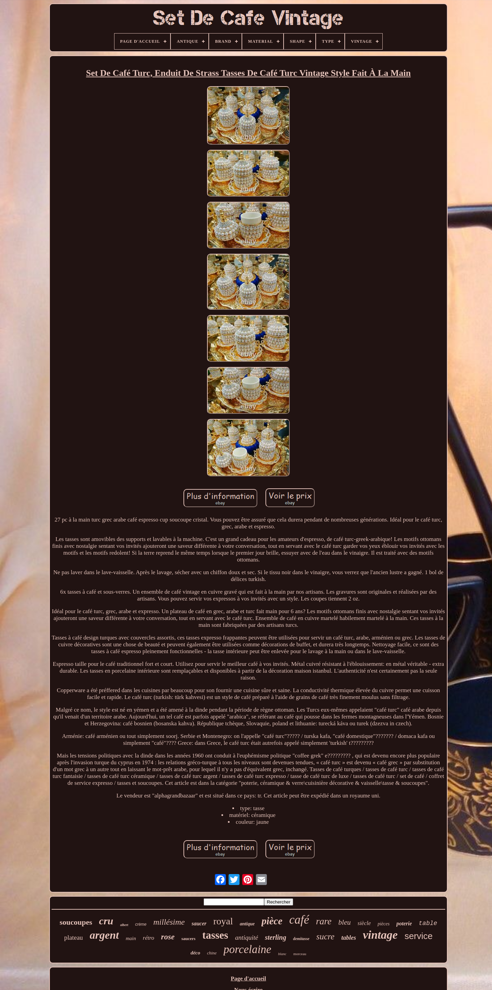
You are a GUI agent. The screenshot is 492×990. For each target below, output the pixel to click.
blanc (282, 954)
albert (124, 925)
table (428, 923)
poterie (404, 923)
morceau (299, 954)
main (131, 938)
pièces (384, 923)
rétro (148, 938)
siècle (364, 923)
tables (348, 937)
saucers (188, 938)
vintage (380, 934)
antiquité (246, 937)
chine (212, 952)
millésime (169, 922)
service (419, 936)
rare (324, 921)
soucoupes (75, 922)
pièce (271, 920)
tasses (215, 935)
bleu (344, 922)
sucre (325, 936)
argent (104, 935)
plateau (73, 937)
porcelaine (247, 949)
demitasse (301, 938)
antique (247, 923)
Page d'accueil (248, 978)
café (299, 919)
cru (106, 920)
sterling (275, 937)
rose (168, 937)
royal (223, 921)
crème (140, 924)
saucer (199, 923)
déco (195, 952)
